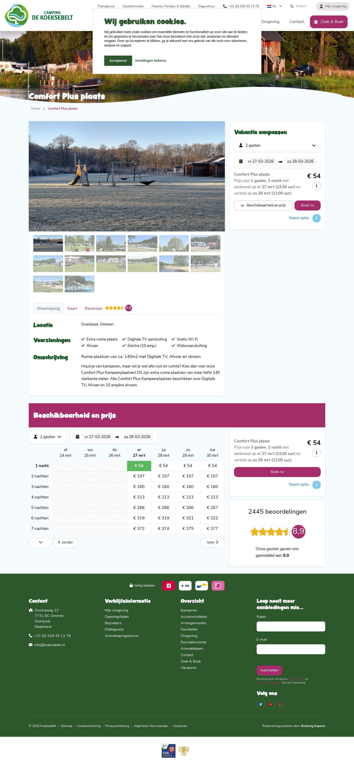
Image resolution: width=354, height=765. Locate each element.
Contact (187, 655)
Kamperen (189, 610)
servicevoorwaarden (269, 682)
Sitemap (66, 726)
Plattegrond (114, 630)
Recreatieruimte (193, 642)
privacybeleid (297, 679)
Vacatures (189, 668)
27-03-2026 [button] (261, 162)
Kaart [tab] (72, 309)
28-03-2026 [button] (300, 162)
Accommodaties (194, 617)
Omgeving (189, 636)
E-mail (262, 640)
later (212, 542)
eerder (65, 542)
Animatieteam (192, 649)
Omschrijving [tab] (48, 309)
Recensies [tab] (108, 308)
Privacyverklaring (117, 726)
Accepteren (118, 60)
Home (35, 108)
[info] (316, 186)
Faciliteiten (189, 630)
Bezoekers (113, 623)
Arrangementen (193, 623)
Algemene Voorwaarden (151, 726)
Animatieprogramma (121, 636)
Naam (261, 617)
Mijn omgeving (116, 610)
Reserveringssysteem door (293, 726)
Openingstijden (117, 617)
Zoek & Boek (191, 661)
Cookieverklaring (88, 726)
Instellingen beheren (150, 60)
